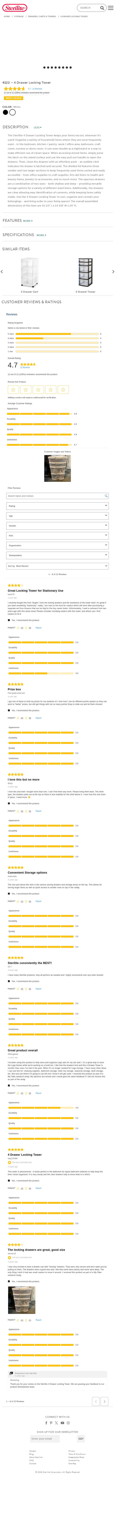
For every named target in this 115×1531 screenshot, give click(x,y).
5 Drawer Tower (85, 291)
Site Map (72, 1463)
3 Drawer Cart (29, 291)
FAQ (31, 1460)
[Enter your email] (45, 1438)
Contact (32, 1463)
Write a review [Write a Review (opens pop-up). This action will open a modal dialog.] (13, 98)
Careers (32, 1451)
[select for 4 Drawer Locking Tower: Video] (70, 67)
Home (7, 16)
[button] (81, 1438)
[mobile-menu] (110, 8)
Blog (31, 1454)
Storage (19, 16)
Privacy (72, 1451)
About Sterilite (36, 1457)
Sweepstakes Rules (76, 1457)
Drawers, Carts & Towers (42, 16)
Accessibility (74, 1460)
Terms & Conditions (77, 1454)
